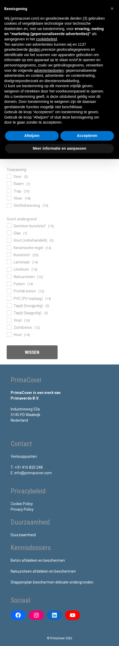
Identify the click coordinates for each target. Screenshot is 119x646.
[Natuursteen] (9, 276)
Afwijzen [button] (31, 135)
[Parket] (9, 283)
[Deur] (9, 176)
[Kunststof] (9, 254)
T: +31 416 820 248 (27, 467)
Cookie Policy (22, 504)
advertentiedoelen (49, 70)
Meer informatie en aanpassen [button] (59, 148)
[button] (112, 8)
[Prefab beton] (9, 291)
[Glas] (9, 232)
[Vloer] (9, 198)
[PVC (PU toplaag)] (9, 298)
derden (35, 49)
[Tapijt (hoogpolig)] (9, 305)
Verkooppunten (24, 456)
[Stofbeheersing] (9, 205)
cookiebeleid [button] (46, 39)
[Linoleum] (9, 269)
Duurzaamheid (23, 535)
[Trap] (9, 190)
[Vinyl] (9, 320)
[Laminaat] (9, 261)
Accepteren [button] (87, 135)
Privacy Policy (22, 509)
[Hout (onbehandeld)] (9, 240)
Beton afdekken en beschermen (38, 560)
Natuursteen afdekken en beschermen (43, 571)
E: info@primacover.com (31, 473)
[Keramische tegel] (9, 247)
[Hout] (9, 334)
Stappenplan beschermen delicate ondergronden (52, 582)
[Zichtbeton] (9, 327)
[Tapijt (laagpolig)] (9, 313)
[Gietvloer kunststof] (9, 225)
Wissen (32, 352)
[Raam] (9, 183)
